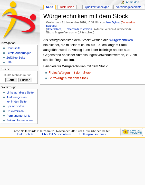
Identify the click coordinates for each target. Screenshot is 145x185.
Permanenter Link (18, 115)
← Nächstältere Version (77, 29)
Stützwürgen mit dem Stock (68, 78)
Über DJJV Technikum (56, 134)
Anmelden (132, 2)
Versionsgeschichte (129, 6)
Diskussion (128, 22)
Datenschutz (25, 134)
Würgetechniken (121, 40)
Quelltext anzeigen (97, 6)
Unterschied (54, 29)
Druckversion (15, 111)
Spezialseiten (15, 106)
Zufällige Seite (15, 57)
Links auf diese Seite (20, 92)
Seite (49, 6)
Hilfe (9, 62)
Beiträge (51, 25)
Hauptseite (13, 48)
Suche (6, 69)
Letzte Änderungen (18, 52)
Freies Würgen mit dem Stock (70, 73)
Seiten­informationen (19, 120)
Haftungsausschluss (93, 134)
